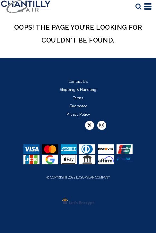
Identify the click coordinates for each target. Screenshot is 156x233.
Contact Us (78, 81)
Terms (78, 98)
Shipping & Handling (78, 89)
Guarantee (78, 106)
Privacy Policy (78, 114)
